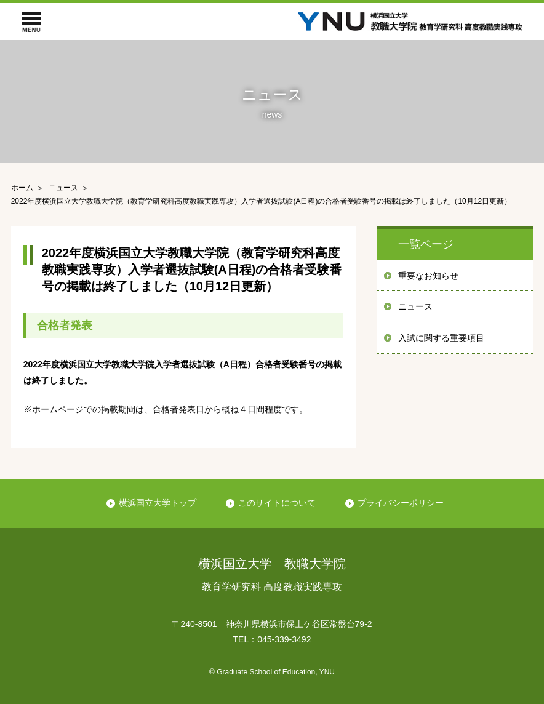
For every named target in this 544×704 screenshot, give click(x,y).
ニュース (415, 306)
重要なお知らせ (428, 276)
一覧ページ (426, 244)
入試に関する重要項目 (441, 338)
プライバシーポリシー (401, 503)
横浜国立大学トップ (157, 503)
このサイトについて (277, 503)
